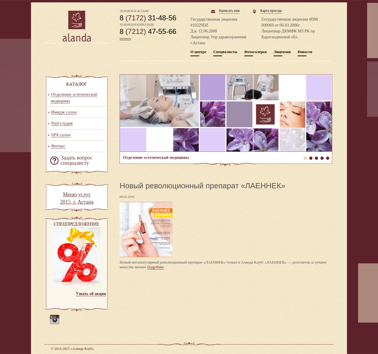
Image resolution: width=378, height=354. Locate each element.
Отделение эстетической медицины (226, 113)
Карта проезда (271, 11)
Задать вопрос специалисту (77, 160)
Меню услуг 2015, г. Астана (77, 198)
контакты (125, 38)
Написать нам (229, 11)
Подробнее (155, 267)
